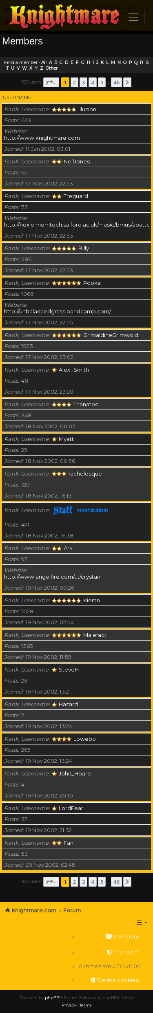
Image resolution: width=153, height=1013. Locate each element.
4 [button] (92, 82)
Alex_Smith (74, 369)
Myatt (66, 439)
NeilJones (77, 161)
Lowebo (84, 739)
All (44, 62)
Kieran (91, 600)
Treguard (76, 196)
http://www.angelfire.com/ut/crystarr (52, 576)
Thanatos (85, 404)
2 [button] (74, 82)
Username (17, 97)
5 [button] (101, 82)
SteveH (69, 669)
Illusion (87, 109)
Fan (68, 842)
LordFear (71, 808)
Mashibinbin (92, 510)
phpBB (52, 997)
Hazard (68, 704)
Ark (68, 548)
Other (52, 68)
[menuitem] (110, 937)
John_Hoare (75, 773)
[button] (51, 82)
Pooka (92, 283)
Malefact (94, 635)
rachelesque (85, 473)
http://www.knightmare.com (42, 137)
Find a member (21, 62)
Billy (83, 248)
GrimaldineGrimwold (110, 335)
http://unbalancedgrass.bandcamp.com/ (57, 311)
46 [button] (116, 82)
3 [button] (83, 82)
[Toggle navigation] (133, 17)
